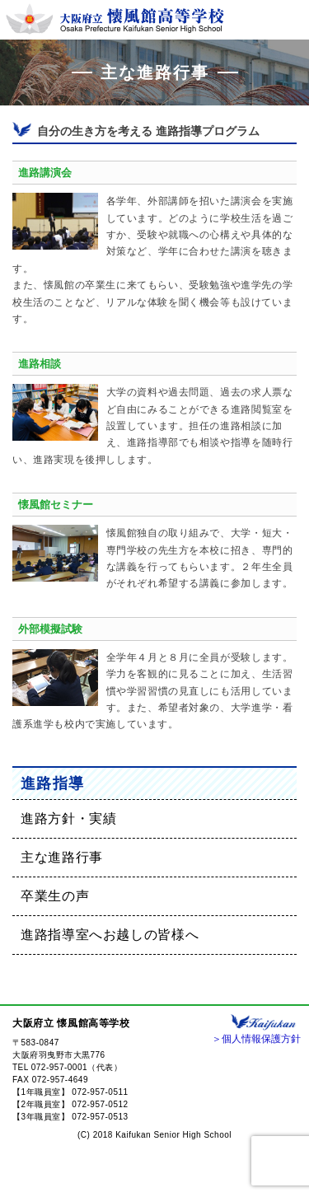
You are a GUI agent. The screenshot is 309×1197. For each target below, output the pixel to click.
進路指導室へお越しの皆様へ (110, 935)
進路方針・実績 (68, 818)
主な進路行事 (62, 857)
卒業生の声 (55, 896)
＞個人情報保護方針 (256, 1039)
